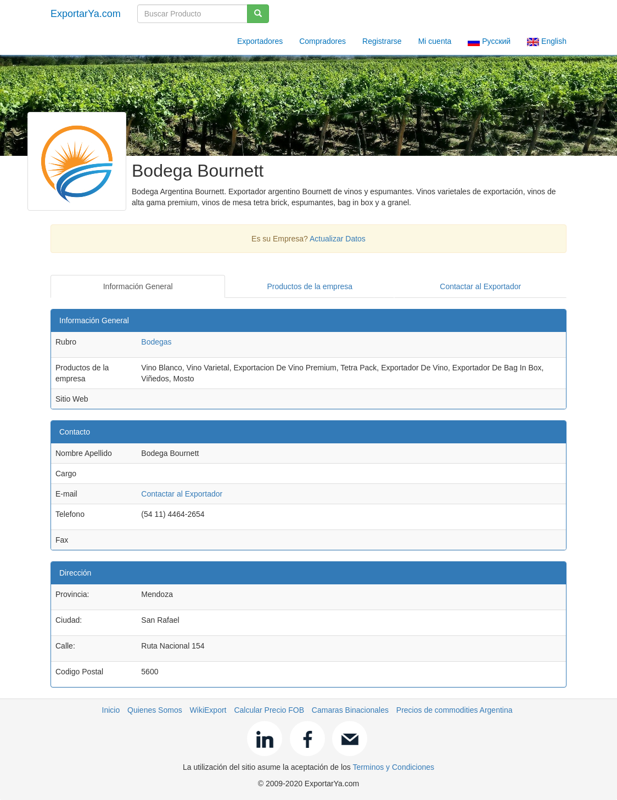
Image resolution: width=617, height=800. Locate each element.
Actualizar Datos (338, 238)
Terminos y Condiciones (393, 767)
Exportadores (260, 41)
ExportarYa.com (86, 13)
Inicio (111, 710)
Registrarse (382, 41)
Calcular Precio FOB (269, 710)
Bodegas (156, 341)
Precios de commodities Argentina (454, 710)
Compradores (322, 41)
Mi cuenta (435, 41)
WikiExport (208, 710)
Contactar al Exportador (480, 286)
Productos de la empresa (310, 286)
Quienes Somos (154, 710)
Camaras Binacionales (350, 710)
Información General (138, 286)
